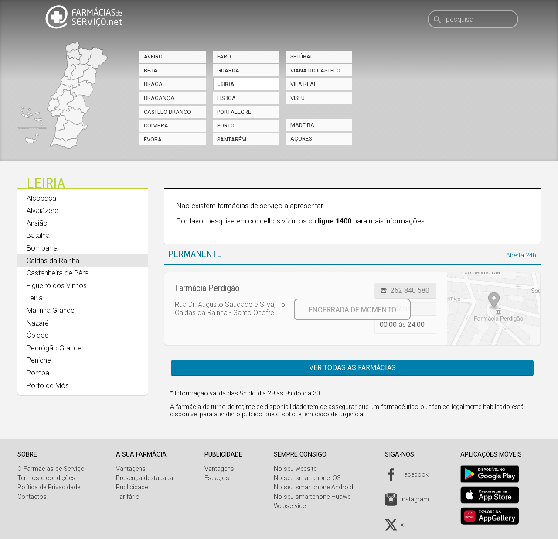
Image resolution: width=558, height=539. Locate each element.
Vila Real (303, 84)
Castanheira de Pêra (57, 273)
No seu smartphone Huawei (316, 497)
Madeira (302, 125)
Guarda (228, 70)
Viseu (297, 98)
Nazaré (38, 323)
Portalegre (234, 112)
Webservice (293, 506)
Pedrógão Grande (54, 348)
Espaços (219, 478)
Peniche (39, 360)
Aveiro (153, 56)
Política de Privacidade (48, 487)
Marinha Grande (51, 310)
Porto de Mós (48, 385)
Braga (153, 84)
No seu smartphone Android (317, 487)
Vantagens (132, 469)
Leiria (225, 84)
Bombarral (43, 248)
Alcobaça (41, 198)
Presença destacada (145, 478)
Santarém (231, 139)
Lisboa (226, 98)
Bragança (159, 98)
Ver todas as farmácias (352, 368)
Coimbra (156, 125)
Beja (150, 70)
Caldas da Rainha (53, 261)
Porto (226, 125)
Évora (153, 139)
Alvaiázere (42, 210)
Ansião (37, 223)
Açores (301, 138)
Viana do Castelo (315, 70)
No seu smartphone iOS (310, 478)
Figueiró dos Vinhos (57, 286)
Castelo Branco (167, 112)
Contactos (32, 497)
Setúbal (301, 56)
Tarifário (129, 497)
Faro (224, 56)
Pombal (39, 373)
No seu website (298, 469)
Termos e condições (46, 478)
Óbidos (37, 335)
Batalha (38, 235)
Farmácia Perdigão (207, 288)
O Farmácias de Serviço (51, 469)
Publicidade (133, 487)
